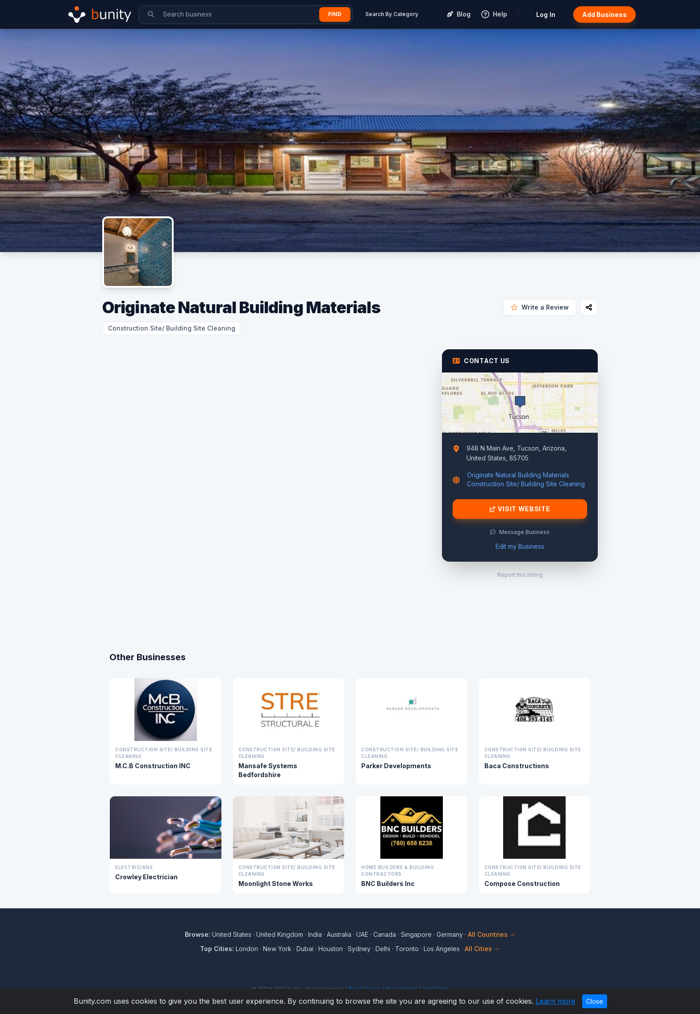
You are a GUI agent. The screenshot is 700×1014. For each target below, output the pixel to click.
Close (594, 1001)
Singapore (416, 934)
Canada (384, 934)
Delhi (382, 948)
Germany (450, 934)
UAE (362, 934)
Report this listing (520, 574)
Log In (545, 14)
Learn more (555, 1001)
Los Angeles (442, 948)
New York (277, 948)
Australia (339, 934)
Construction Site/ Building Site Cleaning (171, 328)
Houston (330, 948)
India (315, 934)
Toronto (407, 948)
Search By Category (391, 14)
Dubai (304, 948)
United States (231, 934)
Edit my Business (520, 546)
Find (335, 14)
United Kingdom (279, 934)
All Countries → (492, 934)
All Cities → (482, 948)
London (247, 948)
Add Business (604, 14)
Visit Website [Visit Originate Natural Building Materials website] (520, 509)
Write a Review (540, 307)
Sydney (359, 948)
